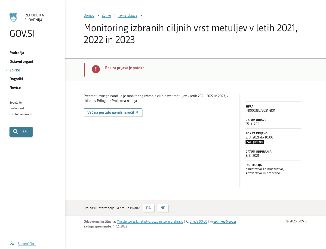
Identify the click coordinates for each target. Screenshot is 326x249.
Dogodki (16, 78)
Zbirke (14, 70)
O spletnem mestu (21, 114)
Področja (16, 52)
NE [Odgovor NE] (162, 207)
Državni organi (21, 61)
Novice (15, 87)
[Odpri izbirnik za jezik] (22, 243)
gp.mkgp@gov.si (224, 222)
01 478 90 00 (198, 222)
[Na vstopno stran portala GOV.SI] (32, 25)
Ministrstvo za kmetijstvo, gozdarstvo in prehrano (150, 222)
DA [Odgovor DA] (148, 207)
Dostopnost (16, 108)
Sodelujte (15, 102)
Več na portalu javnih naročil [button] (112, 112)
